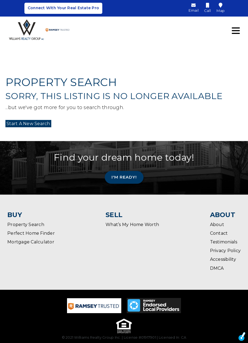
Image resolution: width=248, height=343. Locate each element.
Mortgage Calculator (30, 241)
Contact (219, 233)
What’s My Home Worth (132, 224)
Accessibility (223, 259)
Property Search (25, 224)
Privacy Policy (225, 250)
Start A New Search (27, 123)
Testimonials (223, 241)
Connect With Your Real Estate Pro (63, 8)
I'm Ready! (124, 177)
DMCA (217, 268)
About (217, 224)
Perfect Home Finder (31, 233)
